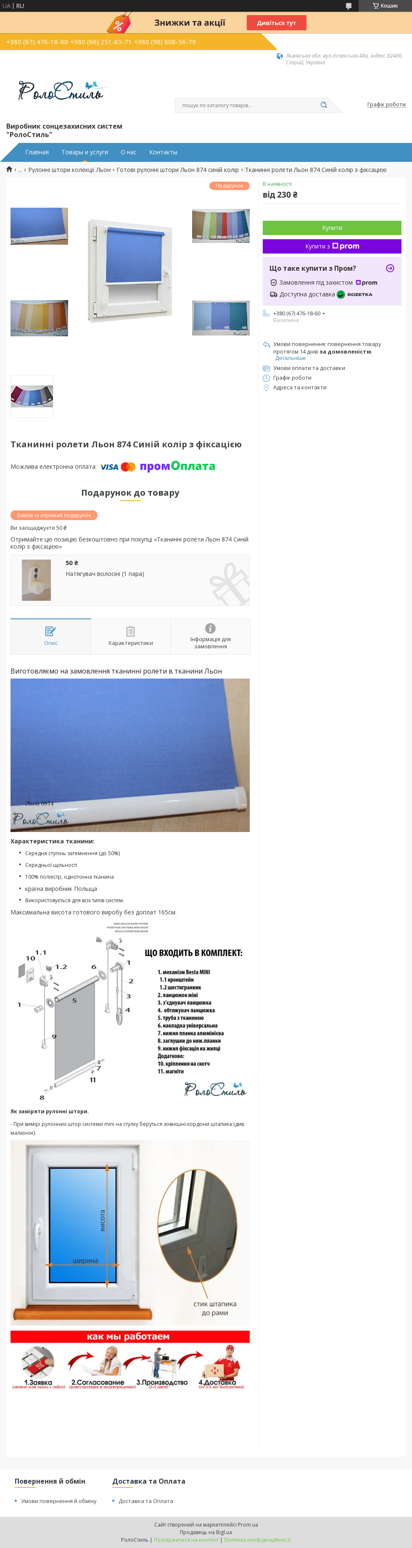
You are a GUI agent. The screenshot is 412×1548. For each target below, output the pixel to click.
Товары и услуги (84, 152)
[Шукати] (323, 105)
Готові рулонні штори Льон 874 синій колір (177, 170)
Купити (332, 228)
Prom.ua (248, 1524)
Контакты (163, 152)
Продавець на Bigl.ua (206, 1532)
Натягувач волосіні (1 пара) (105, 574)
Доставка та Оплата (146, 1501)
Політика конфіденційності (257, 1539)
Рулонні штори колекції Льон (69, 170)
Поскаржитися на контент (186, 1539)
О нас (129, 152)
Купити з (332, 246)
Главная (37, 152)
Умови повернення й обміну (59, 1501)
